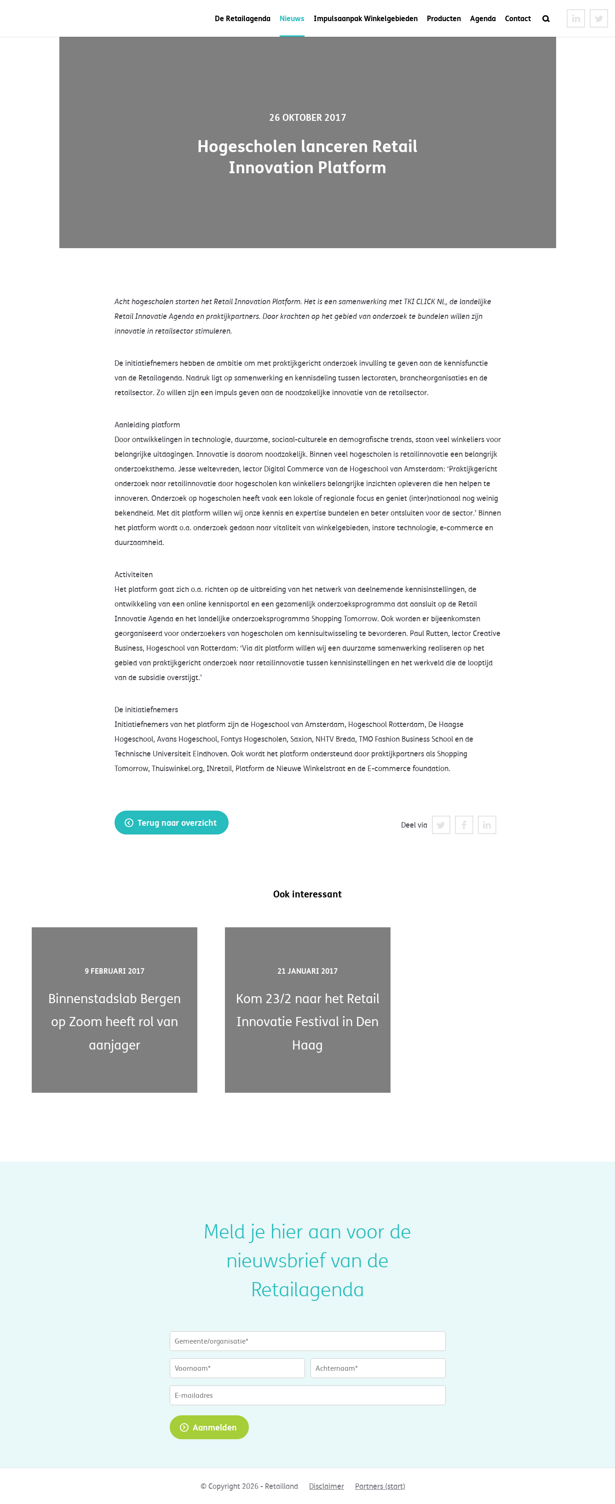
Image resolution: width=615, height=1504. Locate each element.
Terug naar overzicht (177, 823)
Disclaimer (326, 1486)
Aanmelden (215, 1427)
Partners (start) (380, 1486)
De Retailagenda (242, 18)
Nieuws (292, 18)
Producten (444, 18)
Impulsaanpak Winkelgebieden (366, 18)
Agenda (483, 18)
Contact (518, 18)
